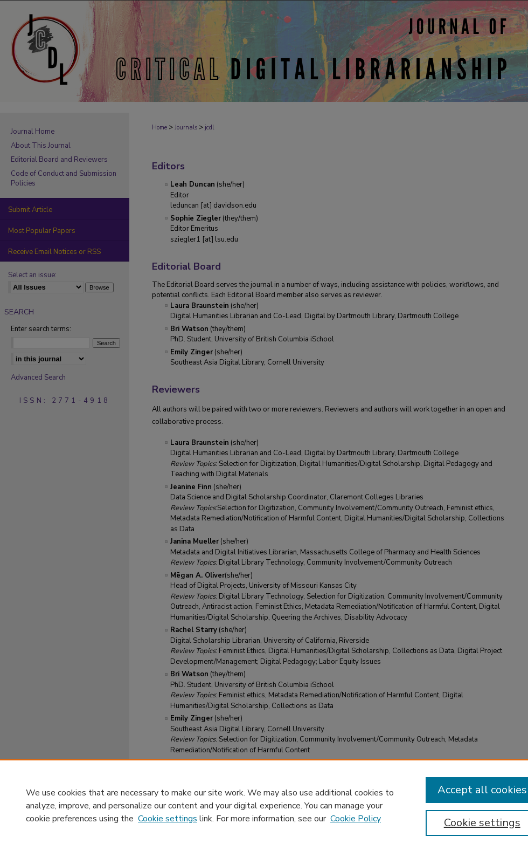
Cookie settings (167, 819)
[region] (264, 805)
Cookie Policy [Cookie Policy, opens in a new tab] (355, 819)
